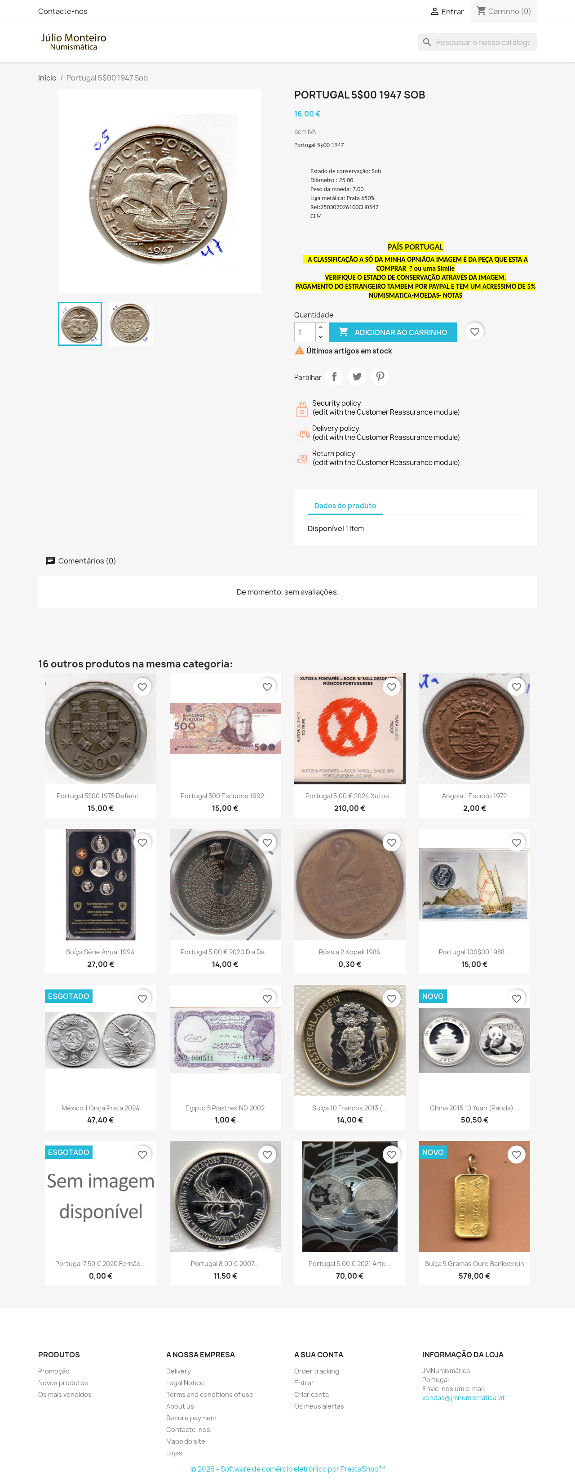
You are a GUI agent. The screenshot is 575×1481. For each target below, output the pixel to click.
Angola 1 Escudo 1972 (474, 796)
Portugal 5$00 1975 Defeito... (100, 796)
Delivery (178, 1371)
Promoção (54, 1371)
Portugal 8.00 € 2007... (225, 1263)
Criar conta (311, 1394)
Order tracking (316, 1371)
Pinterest (380, 376)
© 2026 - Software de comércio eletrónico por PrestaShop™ (287, 1469)
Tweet (357, 376)
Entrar (304, 1382)
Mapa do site (185, 1441)
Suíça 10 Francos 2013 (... (350, 1108)
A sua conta (318, 1355)
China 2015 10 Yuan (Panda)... (474, 1108)
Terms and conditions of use (209, 1394)
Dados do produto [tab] (345, 505)
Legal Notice (185, 1382)
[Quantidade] (305, 332)
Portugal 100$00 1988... (474, 952)
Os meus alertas (319, 1406)
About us (180, 1406)
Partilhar (334, 376)
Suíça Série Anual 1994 (100, 952)
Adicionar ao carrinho (392, 332)
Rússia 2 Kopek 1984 (349, 952)
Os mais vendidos (65, 1394)
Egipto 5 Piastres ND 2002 (225, 1108)
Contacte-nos (63, 11)
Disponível (326, 528)
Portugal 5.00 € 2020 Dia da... (225, 952)
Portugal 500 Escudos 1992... (225, 796)
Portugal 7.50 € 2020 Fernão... (100, 1263)
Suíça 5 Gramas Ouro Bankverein (474, 1263)
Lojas (174, 1453)
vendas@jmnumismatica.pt (463, 1397)
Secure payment (191, 1418)
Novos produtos (63, 1382)
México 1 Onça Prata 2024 (101, 1108)
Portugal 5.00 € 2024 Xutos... (349, 796)
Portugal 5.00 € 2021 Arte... (350, 1263)
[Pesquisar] (477, 42)
